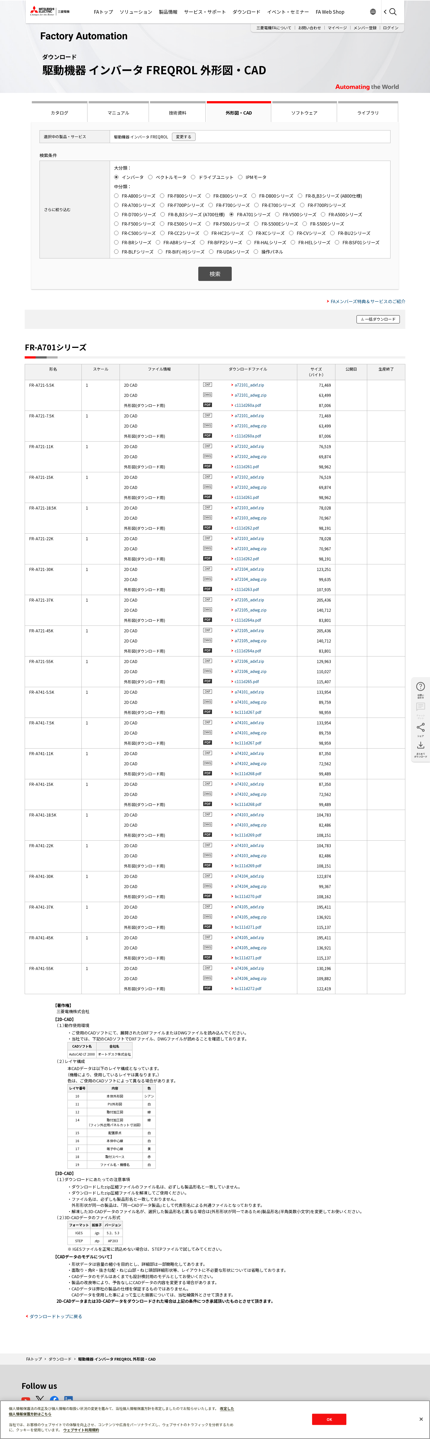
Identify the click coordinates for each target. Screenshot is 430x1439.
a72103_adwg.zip (251, 518)
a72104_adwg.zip (251, 579)
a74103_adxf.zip (249, 814)
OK (329, 1419)
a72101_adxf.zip (249, 385)
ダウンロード (247, 11)
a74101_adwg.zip (251, 702)
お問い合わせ (309, 27)
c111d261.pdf (247, 466)
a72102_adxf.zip (249, 446)
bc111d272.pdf (248, 988)
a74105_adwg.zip (251, 917)
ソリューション (136, 11)
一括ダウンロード (380, 319)
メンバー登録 (365, 27)
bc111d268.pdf (248, 773)
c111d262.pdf (247, 528)
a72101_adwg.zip (251, 395)
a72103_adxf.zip (249, 507)
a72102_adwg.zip (251, 456)
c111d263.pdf (247, 589)
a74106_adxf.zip (249, 968)
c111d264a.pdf (248, 620)
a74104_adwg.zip (251, 886)
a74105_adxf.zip (249, 906)
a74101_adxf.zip (249, 692)
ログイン (390, 27)
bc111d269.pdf (248, 835)
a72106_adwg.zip (251, 671)
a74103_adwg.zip (251, 824)
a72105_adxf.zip (249, 599)
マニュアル (118, 112)
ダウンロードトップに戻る (56, 1316)
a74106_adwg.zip (251, 978)
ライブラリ (368, 112)
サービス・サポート (205, 11)
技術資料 (177, 112)
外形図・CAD (239, 112)
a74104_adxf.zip (249, 876)
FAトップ (103, 11)
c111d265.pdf (247, 681)
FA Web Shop (330, 11)
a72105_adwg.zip (251, 610)
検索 (215, 274)
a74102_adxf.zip (249, 753)
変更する (183, 136)
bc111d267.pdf (248, 712)
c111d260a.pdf (248, 405)
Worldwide (372, 11)
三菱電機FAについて (274, 27)
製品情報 (168, 11)
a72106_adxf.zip (249, 661)
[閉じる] (421, 1419)
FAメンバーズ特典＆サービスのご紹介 (368, 301)
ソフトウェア (304, 112)
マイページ (337, 27)
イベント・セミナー (288, 11)
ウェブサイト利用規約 (81, 1429)
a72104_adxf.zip (249, 569)
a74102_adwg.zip (251, 763)
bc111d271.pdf (248, 927)
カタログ (59, 112)
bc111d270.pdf (248, 896)
